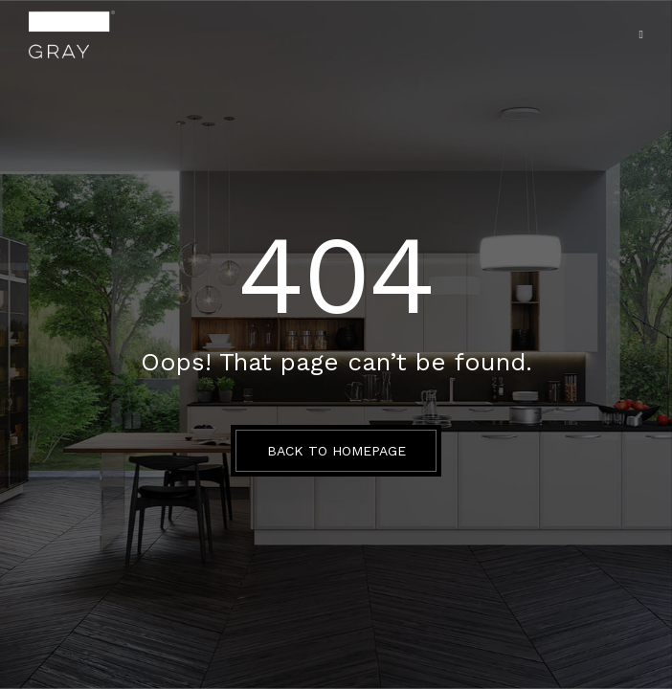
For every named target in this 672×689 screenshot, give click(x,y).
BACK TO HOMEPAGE (336, 450)
